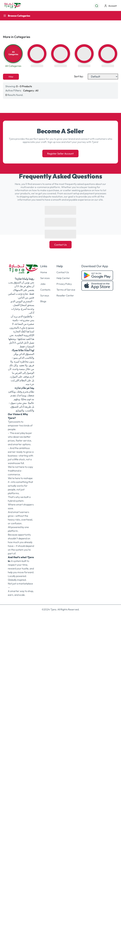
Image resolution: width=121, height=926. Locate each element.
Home (43, 272)
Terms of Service (65, 289)
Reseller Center (65, 295)
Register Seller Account (60, 153)
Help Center (63, 278)
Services (45, 278)
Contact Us (60, 244)
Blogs (43, 301)
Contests (45, 289)
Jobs (42, 283)
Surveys (44, 295)
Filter (11, 77)
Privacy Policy (64, 283)
